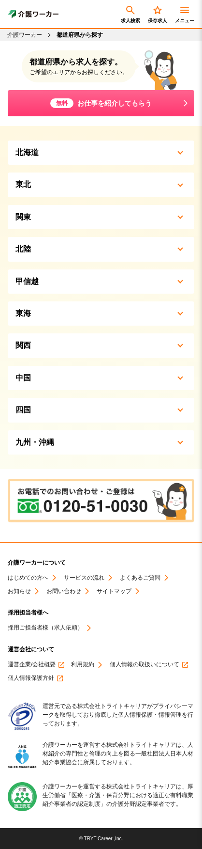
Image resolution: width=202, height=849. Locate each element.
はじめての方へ (28, 578)
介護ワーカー (24, 34)
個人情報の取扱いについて (144, 664)
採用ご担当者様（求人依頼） (45, 628)
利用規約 (82, 664)
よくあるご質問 (140, 578)
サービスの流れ (84, 578)
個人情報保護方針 (31, 678)
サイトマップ (114, 591)
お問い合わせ (63, 591)
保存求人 (157, 13)
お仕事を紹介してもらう (101, 103)
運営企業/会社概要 (32, 664)
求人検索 (130, 13)
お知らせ (19, 591)
